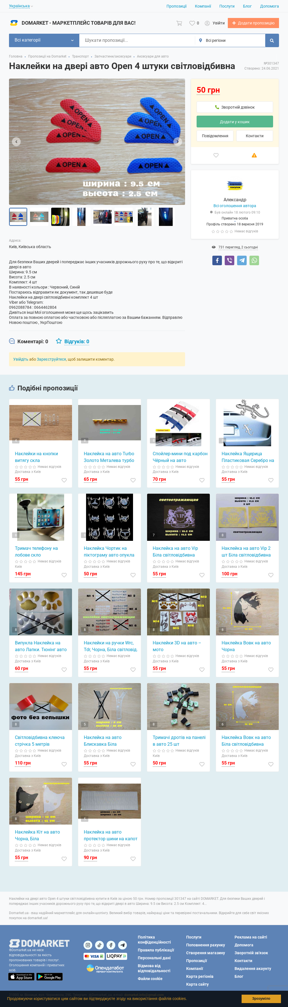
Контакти (255, 136)
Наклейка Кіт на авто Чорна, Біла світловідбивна (37, 836)
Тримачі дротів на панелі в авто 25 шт (179, 741)
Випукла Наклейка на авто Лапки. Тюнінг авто (41, 646)
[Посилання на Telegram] (122, 945)
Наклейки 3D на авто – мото (177, 646)
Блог (247, 6)
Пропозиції (176, 6)
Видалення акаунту (253, 968)
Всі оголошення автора (234, 206)
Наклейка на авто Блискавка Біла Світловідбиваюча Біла (108, 741)
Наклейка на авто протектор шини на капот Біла (111, 836)
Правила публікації (156, 950)
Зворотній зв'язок (251, 953)
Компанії (203, 6)
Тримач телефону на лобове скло (36, 552)
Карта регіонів (199, 976)
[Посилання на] (88, 945)
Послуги (227, 6)
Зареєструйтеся (51, 359)
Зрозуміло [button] (261, 999)
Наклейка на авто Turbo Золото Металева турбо (109, 457)
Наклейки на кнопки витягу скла (36, 457)
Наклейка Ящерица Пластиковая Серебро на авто (248, 457)
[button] (189, 999)
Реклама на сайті (251, 937)
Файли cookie (150, 978)
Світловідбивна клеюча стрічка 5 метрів (40, 741)
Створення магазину (205, 953)
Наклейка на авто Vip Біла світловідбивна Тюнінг (175, 552)
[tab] (28, 341)
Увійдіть (20, 359)
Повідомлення (215, 136)
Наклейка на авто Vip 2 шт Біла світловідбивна (246, 552)
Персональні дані (154, 958)
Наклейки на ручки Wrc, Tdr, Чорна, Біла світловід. (111, 646)
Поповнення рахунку (205, 945)
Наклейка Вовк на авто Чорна (246, 646)
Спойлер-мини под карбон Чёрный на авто (180, 457)
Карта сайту (197, 984)
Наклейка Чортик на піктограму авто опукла (109, 552)
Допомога (269, 6)
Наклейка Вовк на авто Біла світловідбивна (246, 741)
